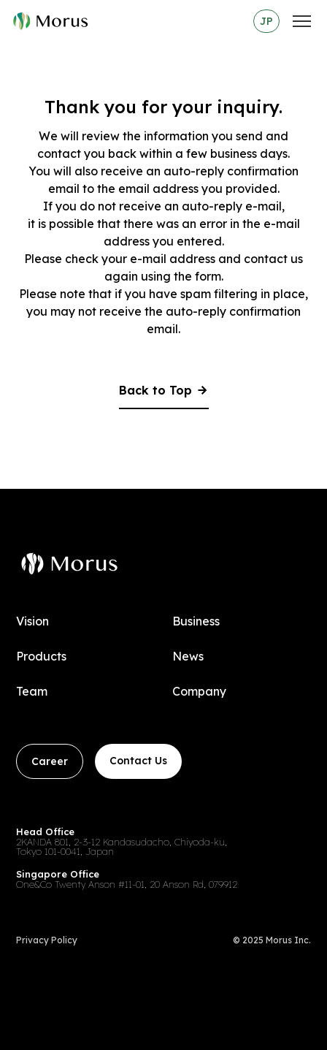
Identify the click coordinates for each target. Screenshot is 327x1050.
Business (196, 621)
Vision (32, 621)
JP (266, 21)
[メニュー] (301, 21)
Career (49, 761)
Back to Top (164, 390)
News (188, 656)
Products (41, 656)
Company (199, 691)
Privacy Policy (46, 940)
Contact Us (138, 760)
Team (31, 691)
